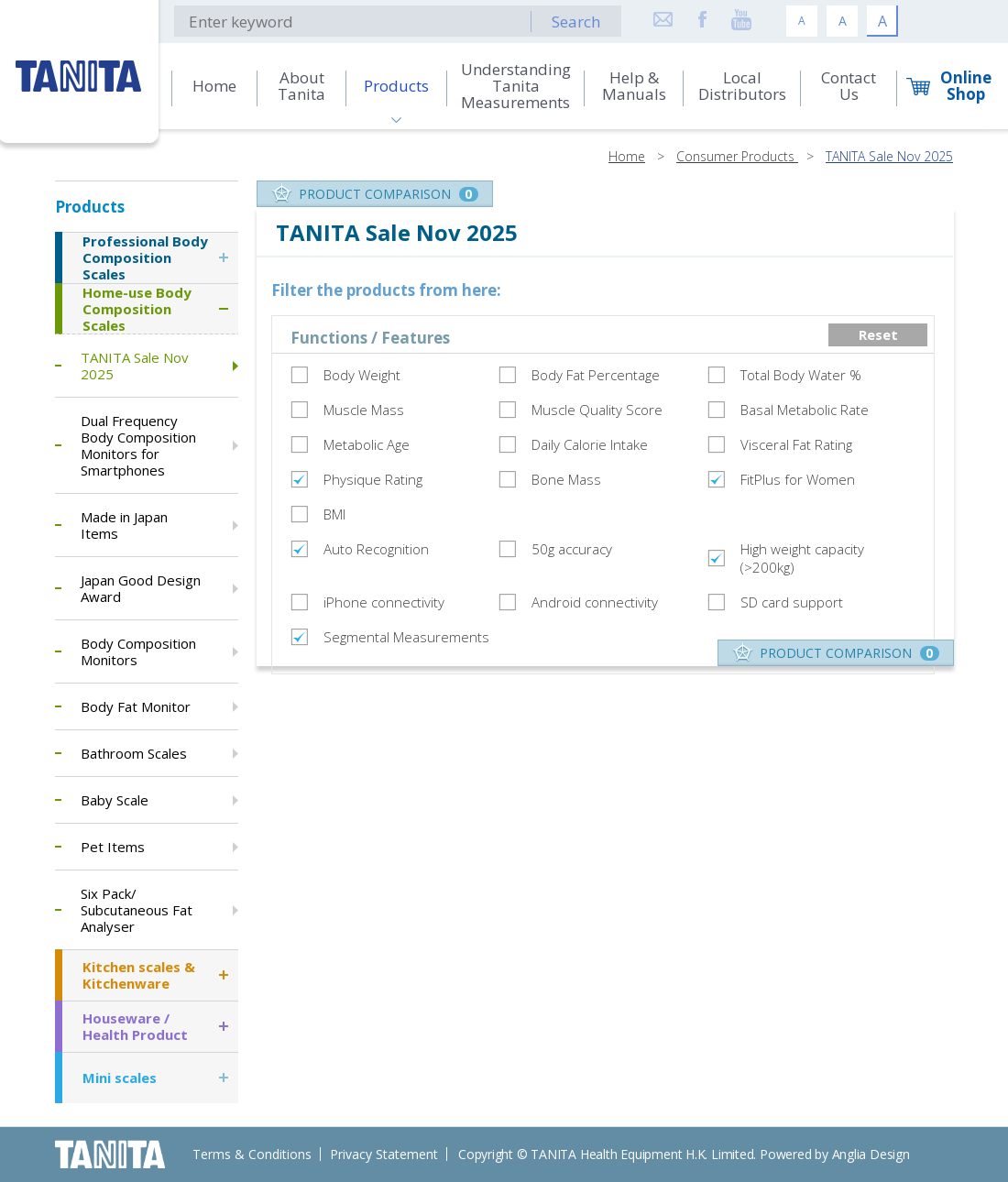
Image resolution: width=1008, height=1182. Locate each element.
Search (576, 21)
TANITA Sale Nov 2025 (889, 156)
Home (626, 156)
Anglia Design (871, 1154)
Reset (878, 334)
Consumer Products (737, 156)
